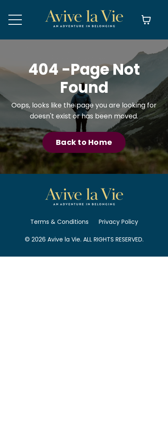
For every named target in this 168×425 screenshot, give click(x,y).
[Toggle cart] (146, 19)
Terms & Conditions (59, 222)
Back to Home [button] (84, 142)
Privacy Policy (118, 222)
